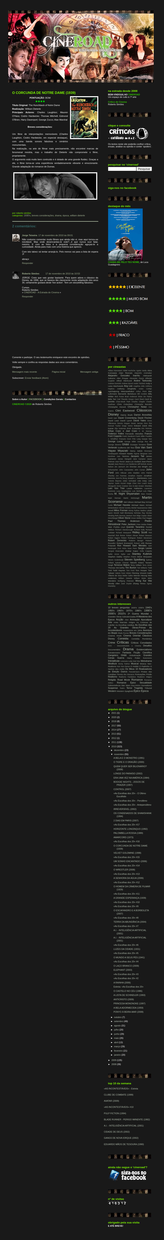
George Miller (130, 442)
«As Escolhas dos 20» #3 (125, 974)
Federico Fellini (116, 433)
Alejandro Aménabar (143, 373)
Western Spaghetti (125, 691)
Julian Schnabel (129, 481)
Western (112, 691)
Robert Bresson (145, 535)
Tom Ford (130, 570)
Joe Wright (142, 467)
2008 (114, 1064)
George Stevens (114, 445)
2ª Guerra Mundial (138, 613)
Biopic (114, 633)
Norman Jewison (125, 516)
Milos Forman (121, 510)
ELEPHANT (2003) (122, 970)
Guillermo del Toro (126, 447)
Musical (135, 663)
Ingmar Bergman (141, 454)
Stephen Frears (129, 557)
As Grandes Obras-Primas (130, 627)
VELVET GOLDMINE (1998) (127, 853)
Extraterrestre (114, 653)
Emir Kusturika (133, 428)
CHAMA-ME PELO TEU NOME (123, 262)
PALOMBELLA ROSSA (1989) (128, 833)
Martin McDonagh (131, 498)
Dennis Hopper (123, 423)
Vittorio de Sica (115, 575)
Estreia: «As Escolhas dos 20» (128, 986)
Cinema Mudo (115, 636)
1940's (148, 607)
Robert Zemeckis (117, 540)
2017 (114, 725)
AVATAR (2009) (111, 1101)
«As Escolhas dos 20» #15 (126, 857)
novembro (119, 754)
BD (109, 633)
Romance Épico (126, 682)
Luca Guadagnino (123, 491)
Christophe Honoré (117, 407)
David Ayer (112, 418)
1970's (129, 610)
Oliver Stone (124, 518)
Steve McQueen (144, 557)
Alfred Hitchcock (124, 381)
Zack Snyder (126, 584)
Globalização (135, 655)
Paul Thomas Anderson (124, 521)
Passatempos (134, 672)
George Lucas (115, 441)
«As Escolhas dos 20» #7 (125, 926)
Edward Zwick (140, 426)
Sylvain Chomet (121, 563)
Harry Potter (133, 658)
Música (143, 664)
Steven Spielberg (134, 559)
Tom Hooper (141, 570)
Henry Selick (136, 451)
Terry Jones (147, 565)
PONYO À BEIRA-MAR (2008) (128, 1012)
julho (116, 1029)
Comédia (123, 638)
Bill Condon (142, 394)
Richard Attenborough (124, 530)
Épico (137, 690)
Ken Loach (142, 483)
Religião (112, 680)
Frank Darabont (128, 436)
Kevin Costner (122, 486)
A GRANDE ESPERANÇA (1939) (129, 898)
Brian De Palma (145, 397)
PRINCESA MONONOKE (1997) (129, 1003)
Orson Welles (136, 518)
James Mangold (124, 459)
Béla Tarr (112, 399)
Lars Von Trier (116, 488)
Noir (118, 666)
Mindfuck (112, 663)
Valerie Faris (120, 573)
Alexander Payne (137, 378)
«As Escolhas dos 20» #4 (125, 961)
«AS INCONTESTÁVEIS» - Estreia (121, 1088)
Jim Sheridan (131, 467)
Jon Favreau (121, 476)
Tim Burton (130, 567)
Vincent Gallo (146, 573)
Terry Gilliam (136, 565)
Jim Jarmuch (119, 467)
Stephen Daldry (115, 557)
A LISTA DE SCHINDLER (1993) (129, 995)
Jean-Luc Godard (133, 461)
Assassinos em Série (132, 630)
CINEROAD (18, 404)
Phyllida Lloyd (119, 527)
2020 (114, 717)
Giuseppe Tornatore (138, 445)
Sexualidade (146, 682)
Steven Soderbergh (116, 560)
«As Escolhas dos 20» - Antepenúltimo (132, 805)
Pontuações (140, 674)
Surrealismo (146, 685)
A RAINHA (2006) (122, 982)
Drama (58, 215)
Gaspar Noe (147, 439)
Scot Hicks (121, 548)
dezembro (119, 750)
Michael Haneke (122, 505)
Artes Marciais (120, 622)
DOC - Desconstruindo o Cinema (124, 646)
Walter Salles (127, 576)
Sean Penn (132, 548)
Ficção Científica (142, 652)
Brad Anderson (131, 397)
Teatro (122, 688)
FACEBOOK (35, 399)
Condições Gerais (53, 399)
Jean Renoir (120, 462)
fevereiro (118, 1050)
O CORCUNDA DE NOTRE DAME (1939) (44, 93)
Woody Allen (114, 583)
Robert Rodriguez (128, 538)
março (117, 1046)
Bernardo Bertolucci (127, 394)
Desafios (147, 645)
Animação (135, 619)
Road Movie (123, 680)
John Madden (133, 473)
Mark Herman (114, 498)
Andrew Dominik (114, 383)
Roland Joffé (139, 543)
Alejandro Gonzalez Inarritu (124, 375)
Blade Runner (123, 633)
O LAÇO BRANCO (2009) (126, 966)
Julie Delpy (142, 481)
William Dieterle (77, 215)
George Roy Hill (144, 442)
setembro (119, 1021)
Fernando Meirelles (134, 434)
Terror (129, 688)
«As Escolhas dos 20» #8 (125, 917)
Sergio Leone (145, 548)
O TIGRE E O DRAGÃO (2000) (128, 762)
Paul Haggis (147, 518)
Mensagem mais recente (24, 372)
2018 (114, 721)
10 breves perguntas (119, 607)
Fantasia (126, 652)
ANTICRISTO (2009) (123, 999)
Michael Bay (139, 502)
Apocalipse (146, 619)
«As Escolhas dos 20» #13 (126, 874)
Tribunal (148, 688)
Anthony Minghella (126, 389)
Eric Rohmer (146, 428)
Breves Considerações (43, 215)
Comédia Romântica (141, 639)
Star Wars (125, 685)
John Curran (140, 470)
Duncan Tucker (114, 426)
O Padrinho (144, 666)
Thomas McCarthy (116, 568)
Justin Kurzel (120, 483)
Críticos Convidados (141, 642)
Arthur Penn (141, 391)
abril (116, 1042)
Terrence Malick (122, 565)
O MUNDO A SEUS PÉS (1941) (129, 957)
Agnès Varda (141, 371)
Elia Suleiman (120, 428)
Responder (27, 263)
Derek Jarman (137, 423)
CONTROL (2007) (122, 789)
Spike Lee (125, 554)
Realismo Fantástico (127, 677)
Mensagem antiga (89, 372)
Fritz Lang (136, 439)
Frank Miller (140, 436)
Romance (137, 679)
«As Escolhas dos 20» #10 (126, 902)
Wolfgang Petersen (126, 581)
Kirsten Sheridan (145, 486)
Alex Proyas (122, 378)
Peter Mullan (141, 524)
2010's (122, 613)
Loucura (124, 661)
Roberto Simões (31, 273)
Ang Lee (128, 386)
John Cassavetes (126, 470)
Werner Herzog (140, 575)
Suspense (113, 688)
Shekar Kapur (131, 551)
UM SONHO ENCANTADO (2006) (130, 861)
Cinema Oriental (132, 635)
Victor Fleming (132, 573)
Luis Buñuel (137, 491)
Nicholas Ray (139, 513)
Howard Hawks (126, 453)
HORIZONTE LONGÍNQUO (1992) (130, 829)
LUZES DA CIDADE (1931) (126, 949)
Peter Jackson (129, 524)
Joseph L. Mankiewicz (137, 478)
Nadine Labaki (146, 511)
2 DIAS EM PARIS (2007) (125, 820)
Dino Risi (148, 423)
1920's (134, 607)
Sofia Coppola (146, 551)
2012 (114, 738)
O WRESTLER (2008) (124, 869)
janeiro (117, 1055)
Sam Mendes (139, 545)
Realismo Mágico (144, 677)
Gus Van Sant (143, 447)
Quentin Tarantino (135, 527)
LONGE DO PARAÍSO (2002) (127, 773)
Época (66, 215)
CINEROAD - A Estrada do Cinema (41, 292)
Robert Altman (132, 535)
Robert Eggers (114, 538)
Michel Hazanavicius (139, 508)
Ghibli (125, 444)
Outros (124, 671)
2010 (114, 746)
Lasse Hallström (135, 488)
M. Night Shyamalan (127, 493)
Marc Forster (146, 494)
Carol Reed (139, 399)
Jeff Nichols (141, 464)
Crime (111, 642)
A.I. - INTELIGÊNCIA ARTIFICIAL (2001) (124, 1125)
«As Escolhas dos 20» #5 (125, 953)
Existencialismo (144, 649)
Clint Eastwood (125, 410)
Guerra (120, 658)
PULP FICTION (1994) (115, 1113)
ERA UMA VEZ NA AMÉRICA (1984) (131, 778)
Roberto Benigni (136, 541)
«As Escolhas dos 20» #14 (126, 865)
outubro (118, 1017)
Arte (110, 622)
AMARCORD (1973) (123, 837)
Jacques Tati (137, 456)
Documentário (114, 649)
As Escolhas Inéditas (124, 625)
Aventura (147, 630)
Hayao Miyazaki (118, 450)
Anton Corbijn (145, 389)
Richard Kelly (139, 530)
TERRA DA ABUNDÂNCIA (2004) (129, 922)
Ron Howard (123, 545)
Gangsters (113, 655)
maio (116, 1038)
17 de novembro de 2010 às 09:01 (55, 235)
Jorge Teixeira (29, 235)
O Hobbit (134, 666)
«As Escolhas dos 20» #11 (126, 894)
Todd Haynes (119, 570)
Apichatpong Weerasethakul (121, 391)
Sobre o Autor (19, 399)
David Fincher (145, 418)
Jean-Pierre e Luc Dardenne (125, 464)
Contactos (70, 399)
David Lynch (126, 420)
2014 (114, 729)
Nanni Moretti (113, 513)
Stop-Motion (136, 685)
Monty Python (134, 511)
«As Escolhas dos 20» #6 (125, 945)
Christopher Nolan (137, 407)
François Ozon (125, 439)
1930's (27, 215)
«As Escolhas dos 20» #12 (126, 882)
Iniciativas (114, 660)
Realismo (112, 676)
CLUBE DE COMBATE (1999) (118, 1094)
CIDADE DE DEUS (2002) (117, 1132)
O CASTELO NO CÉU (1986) (127, 991)
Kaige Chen (132, 483)
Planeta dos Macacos (125, 674)
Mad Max (136, 661)
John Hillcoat (120, 473)
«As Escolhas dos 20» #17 (126, 824)
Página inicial (58, 372)
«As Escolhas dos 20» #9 (125, 906)
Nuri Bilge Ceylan (140, 516)
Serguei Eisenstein (116, 551)
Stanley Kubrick (142, 553)
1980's (138, 610)
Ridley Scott (139, 532)
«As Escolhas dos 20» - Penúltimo (130, 800)
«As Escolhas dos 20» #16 (126, 841)
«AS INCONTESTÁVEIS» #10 (118, 1107)
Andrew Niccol (127, 383)
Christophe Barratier (143, 404)
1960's (120, 610)
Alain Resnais (125, 373)
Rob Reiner (120, 535)
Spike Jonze (113, 554)
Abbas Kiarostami (115, 371)
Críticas (123, 642)
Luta (130, 661)
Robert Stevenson (144, 538)
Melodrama (146, 661)
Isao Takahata (123, 456)
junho (117, 1034)
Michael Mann (138, 505)
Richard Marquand (123, 533)
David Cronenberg (127, 418)
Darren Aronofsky (143, 415)
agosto (117, 1025)
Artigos (132, 622)
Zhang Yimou (139, 583)
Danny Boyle (127, 415)
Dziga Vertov (127, 426)
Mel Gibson (129, 502)
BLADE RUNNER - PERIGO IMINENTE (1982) (127, 1119)
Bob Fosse (119, 397)
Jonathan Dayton (135, 476)
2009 (114, 1060)
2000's (112, 613)
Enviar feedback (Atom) (37, 378)
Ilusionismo (147, 658)
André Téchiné (139, 383)
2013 (114, 734)
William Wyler (140, 578)
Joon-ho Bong (121, 478)
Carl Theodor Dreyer (125, 399)
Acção (119, 619)
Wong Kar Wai (143, 580)
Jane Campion (139, 459)
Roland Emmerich (124, 543)
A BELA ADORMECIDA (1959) (128, 1008)
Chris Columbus (124, 404)
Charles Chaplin (138, 402)
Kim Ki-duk (133, 486)
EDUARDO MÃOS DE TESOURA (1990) (124, 1144)
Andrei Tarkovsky (143, 380)
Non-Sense (125, 666)
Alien (127, 620)
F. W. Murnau (145, 431)
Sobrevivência (114, 685)
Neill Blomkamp (126, 513)
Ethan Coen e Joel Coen (122, 431)
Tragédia (138, 688)
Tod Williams (142, 568)
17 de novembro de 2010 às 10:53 (62, 273)
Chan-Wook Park (123, 402)
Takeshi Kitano (137, 562)
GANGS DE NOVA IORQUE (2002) (121, 1138)
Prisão (149, 674)
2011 (114, 742)
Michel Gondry (125, 508)
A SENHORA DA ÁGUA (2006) (128, 878)
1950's (111, 610)
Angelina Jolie (139, 386)
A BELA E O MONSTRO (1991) (128, 758)
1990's (148, 610)
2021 (114, 713)
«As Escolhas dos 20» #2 (125, 978)
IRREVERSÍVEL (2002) (124, 809)
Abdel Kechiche (129, 371)
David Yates (139, 420)
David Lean (113, 420)
